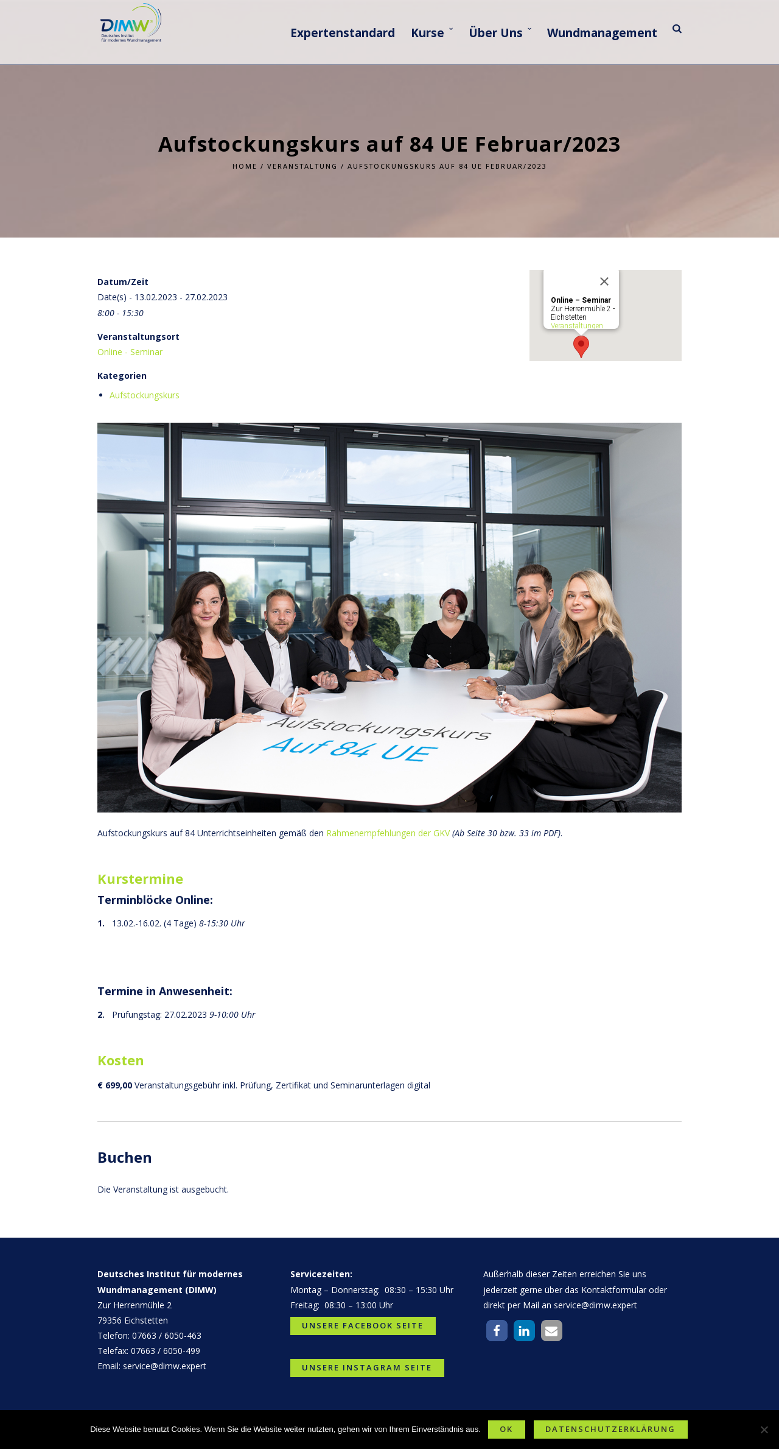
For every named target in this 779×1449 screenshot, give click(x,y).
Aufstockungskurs (145, 395)
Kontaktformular (613, 1290)
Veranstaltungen (577, 326)
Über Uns (496, 33)
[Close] (604, 281)
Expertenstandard (342, 33)
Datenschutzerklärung (610, 1428)
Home (244, 166)
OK (506, 1428)
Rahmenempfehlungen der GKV (388, 833)
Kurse (427, 33)
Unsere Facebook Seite (363, 1325)
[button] (497, 1330)
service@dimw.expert (164, 1366)
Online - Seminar (129, 352)
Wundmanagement (602, 33)
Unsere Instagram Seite (367, 1367)
